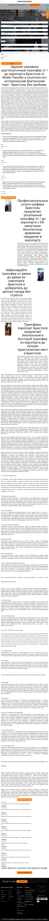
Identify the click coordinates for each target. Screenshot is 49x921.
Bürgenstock (11, 896)
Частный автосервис (29, 896)
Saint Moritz (3, 894)
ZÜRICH (2, 890)
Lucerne (10, 894)
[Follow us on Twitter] (25, 904)
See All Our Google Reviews (24, 872)
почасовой (6, 18)
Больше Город (5, 901)
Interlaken (3, 896)
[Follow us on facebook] (27, 904)
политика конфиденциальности (21, 902)
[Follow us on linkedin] (33, 904)
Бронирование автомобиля (8, 197)
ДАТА (2, 27)
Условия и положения (19, 899)
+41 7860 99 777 (34, 5)
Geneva (10, 892)
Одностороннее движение (9, 17)
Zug (9, 898)
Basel (2, 892)
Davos (10, 890)
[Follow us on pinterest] (31, 904)
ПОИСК (3, 41)
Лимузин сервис (28, 892)
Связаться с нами (19, 893)
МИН (2, 35)
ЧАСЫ (2, 31)
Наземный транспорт (29, 898)
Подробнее (3, 805)
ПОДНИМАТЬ (4, 20)
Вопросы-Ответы (20, 910)
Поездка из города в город (20, 913)
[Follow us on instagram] (29, 904)
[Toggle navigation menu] (2, 1)
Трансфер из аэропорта (30, 890)
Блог (18, 908)
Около (18, 890)
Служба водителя (28, 894)
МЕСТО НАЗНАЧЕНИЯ (5, 24)
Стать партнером (20, 895)
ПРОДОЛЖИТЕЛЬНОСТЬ (6, 46)
